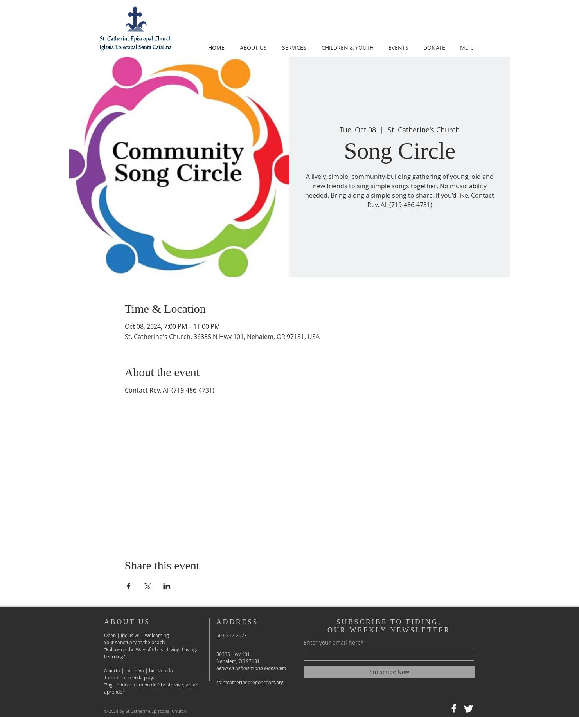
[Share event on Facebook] (128, 586)
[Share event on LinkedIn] (167, 586)
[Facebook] (453, 708)
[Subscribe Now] (389, 672)
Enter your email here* (334, 642)
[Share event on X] (147, 586)
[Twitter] (468, 708)
